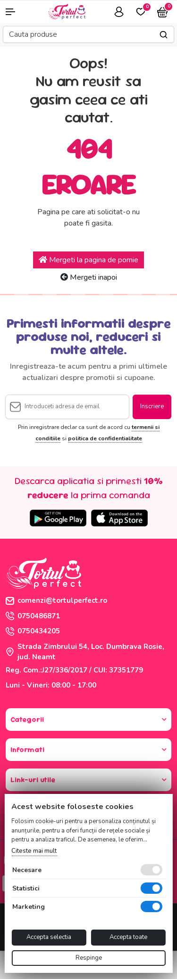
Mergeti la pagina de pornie (88, 260)
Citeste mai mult (34, 851)
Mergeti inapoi (88, 277)
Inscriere (152, 406)
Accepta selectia (48, 937)
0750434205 (33, 631)
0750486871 (33, 616)
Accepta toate (128, 937)
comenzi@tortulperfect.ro (56, 600)
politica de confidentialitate (105, 438)
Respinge (89, 958)
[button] (15, 11)
